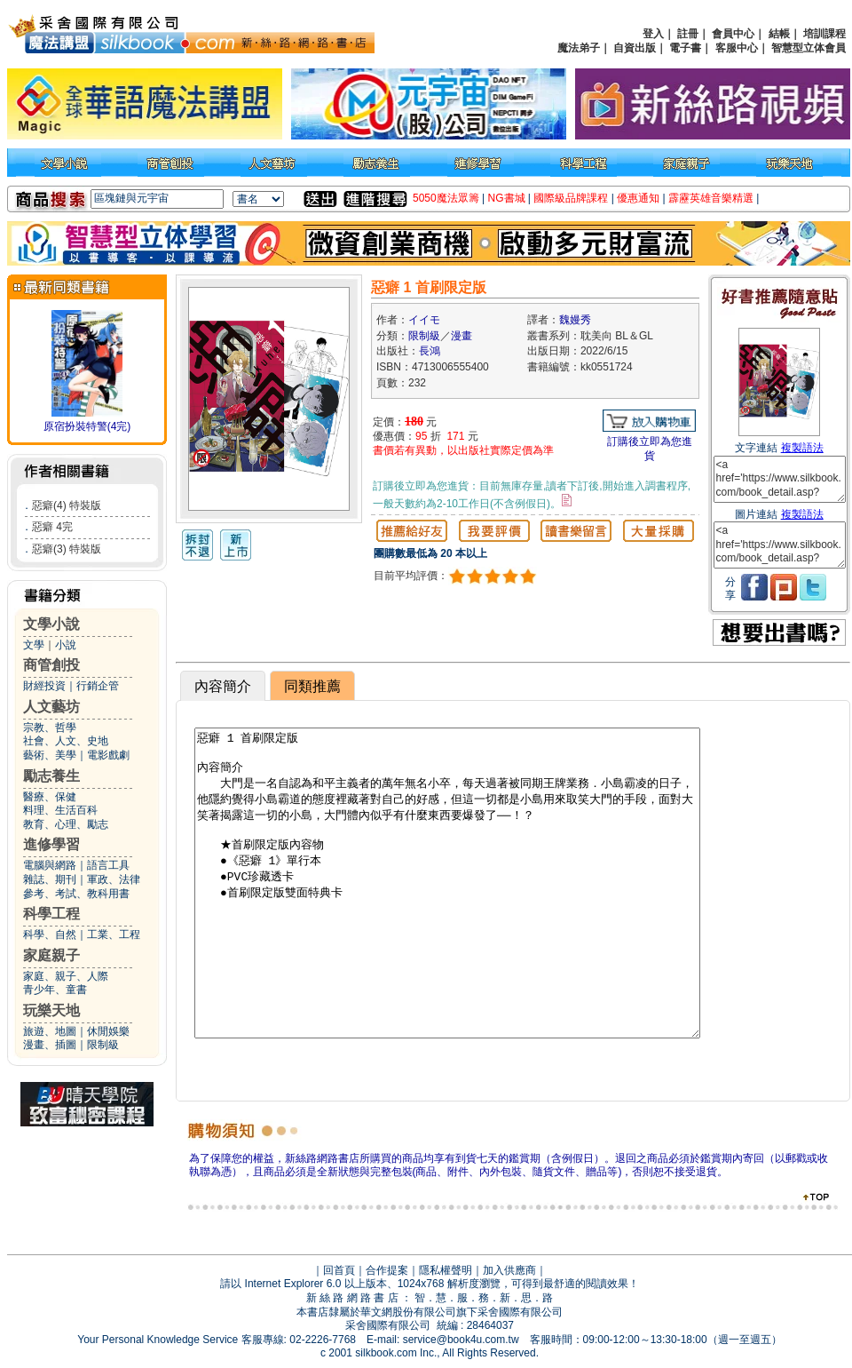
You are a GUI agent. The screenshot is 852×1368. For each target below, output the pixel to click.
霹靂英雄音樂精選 (710, 198)
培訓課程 (824, 34)
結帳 (779, 34)
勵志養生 (51, 775)
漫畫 (461, 336)
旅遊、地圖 (49, 1031)
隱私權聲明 (445, 1270)
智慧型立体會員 (808, 48)
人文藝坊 (51, 706)
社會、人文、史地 (65, 741)
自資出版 (634, 48)
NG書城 (506, 198)
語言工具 (108, 865)
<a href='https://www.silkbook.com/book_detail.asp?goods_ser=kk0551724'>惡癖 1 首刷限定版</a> (780, 479)
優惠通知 (638, 198)
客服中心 (736, 48)
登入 (653, 34)
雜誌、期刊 (49, 879)
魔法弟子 (578, 48)
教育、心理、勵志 (65, 824)
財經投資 (44, 686)
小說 (65, 645)
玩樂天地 (51, 1010)
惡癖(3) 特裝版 (66, 549)
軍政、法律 (113, 879)
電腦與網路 (49, 865)
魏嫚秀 (575, 320)
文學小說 (51, 624)
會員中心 (733, 34)
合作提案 (387, 1270)
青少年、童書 (55, 989)
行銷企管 (97, 686)
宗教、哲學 (49, 727)
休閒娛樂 (108, 1031)
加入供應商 (509, 1270)
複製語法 (802, 447)
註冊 (687, 34)
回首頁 (339, 1270)
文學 (33, 645)
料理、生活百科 (60, 810)
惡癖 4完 (52, 527)
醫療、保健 (49, 797)
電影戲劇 (108, 755)
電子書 (685, 48)
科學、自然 (49, 934)
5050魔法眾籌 (446, 198)
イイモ (424, 320)
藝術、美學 (49, 755)
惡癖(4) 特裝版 (66, 505)
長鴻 (429, 351)
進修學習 (51, 844)
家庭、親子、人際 (65, 976)
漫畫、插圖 (49, 1044)
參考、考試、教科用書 (76, 893)
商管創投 (51, 664)
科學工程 (51, 913)
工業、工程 (113, 934)
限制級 (103, 1044)
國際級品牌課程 (570, 198)
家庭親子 (51, 955)
